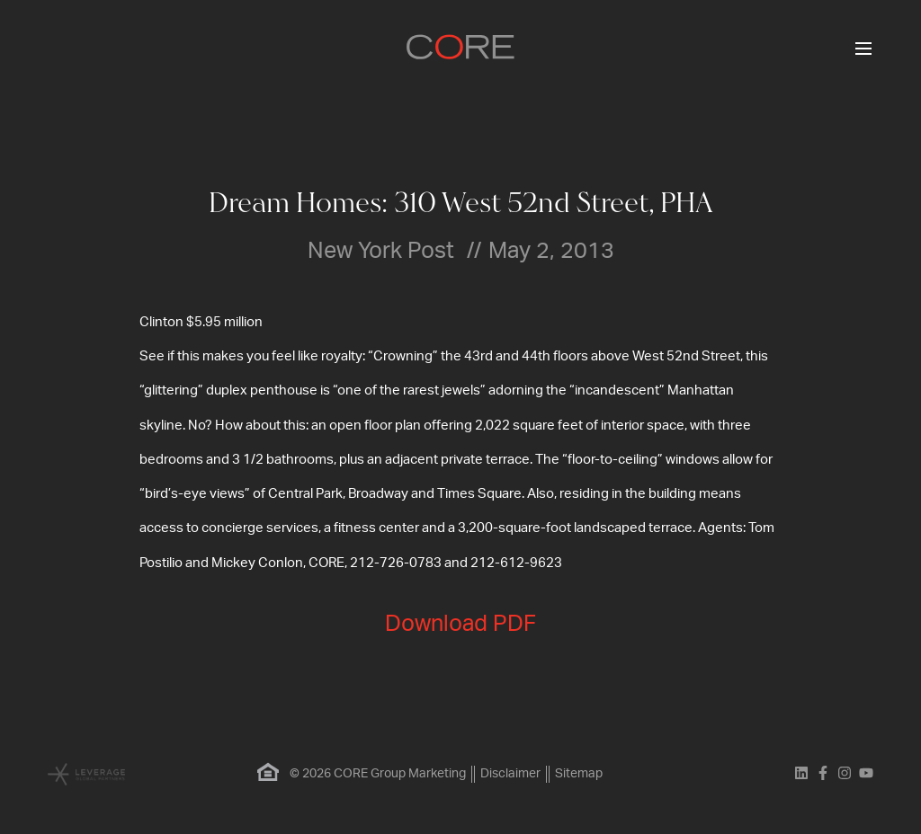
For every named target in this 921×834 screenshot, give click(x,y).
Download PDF (460, 624)
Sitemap (579, 773)
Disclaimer (510, 773)
